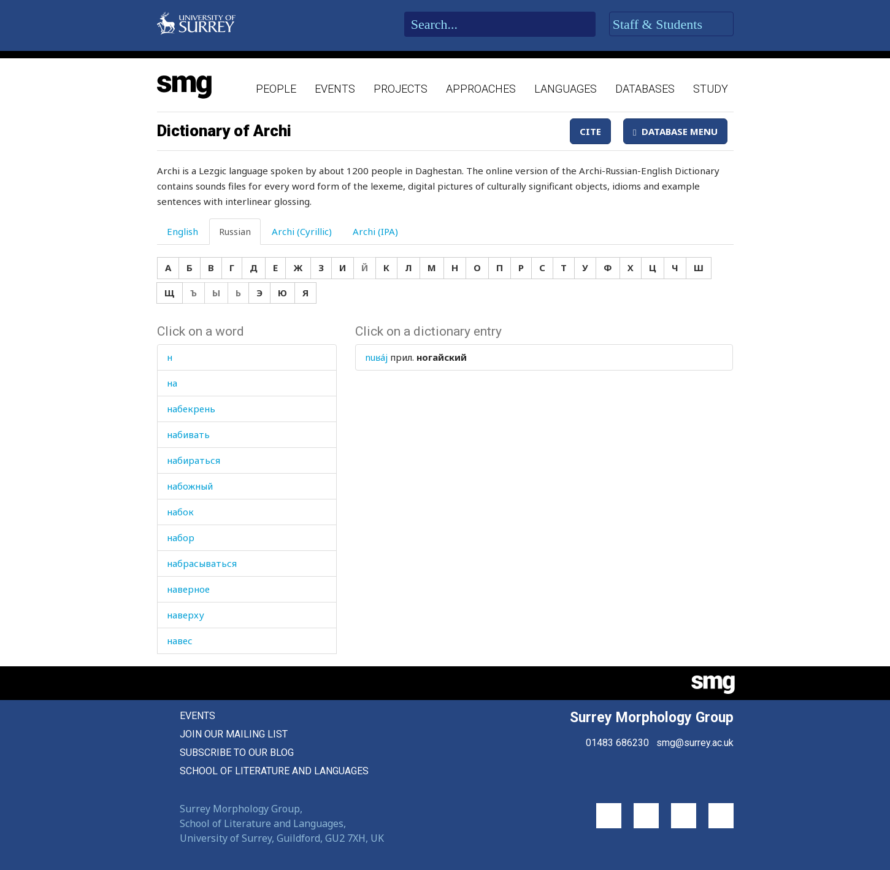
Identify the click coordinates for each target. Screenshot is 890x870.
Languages (565, 88)
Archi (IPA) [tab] (375, 231)
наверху (185, 615)
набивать (188, 434)
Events (335, 88)
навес (180, 640)
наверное (188, 589)
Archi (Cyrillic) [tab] (302, 231)
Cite (590, 131)
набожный (190, 486)
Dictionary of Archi (224, 130)
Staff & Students (671, 24)
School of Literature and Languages (274, 771)
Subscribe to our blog (237, 752)
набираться (193, 460)
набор (180, 537)
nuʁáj (376, 357)
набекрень (191, 408)
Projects (401, 88)
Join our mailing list (234, 734)
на (172, 383)
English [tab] (182, 231)
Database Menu (675, 131)
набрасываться (202, 563)
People (276, 88)
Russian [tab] (235, 231)
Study (710, 88)
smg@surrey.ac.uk (695, 743)
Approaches (481, 88)
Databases (645, 88)
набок (180, 512)
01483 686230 (617, 743)
